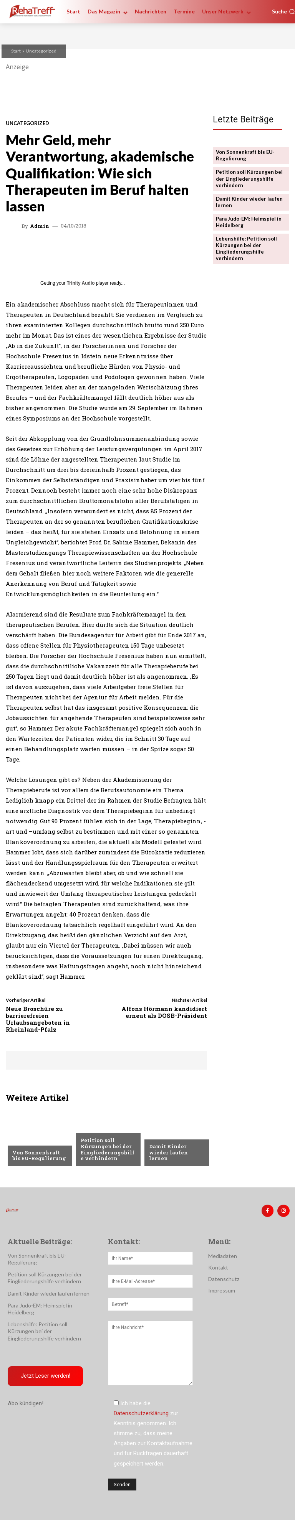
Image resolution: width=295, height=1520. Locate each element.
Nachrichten (98, 1128)
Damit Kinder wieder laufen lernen (168, 1152)
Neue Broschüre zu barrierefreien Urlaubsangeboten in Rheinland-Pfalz (38, 1019)
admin (39, 226)
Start (16, 51)
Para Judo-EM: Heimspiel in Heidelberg (248, 221)
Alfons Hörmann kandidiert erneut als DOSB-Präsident (164, 1012)
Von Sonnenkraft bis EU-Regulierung (39, 1155)
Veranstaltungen (36, 1140)
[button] (283, 11)
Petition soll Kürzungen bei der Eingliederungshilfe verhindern (107, 1149)
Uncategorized (41, 51)
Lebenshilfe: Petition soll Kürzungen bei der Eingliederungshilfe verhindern (246, 247)
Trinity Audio (81, 283)
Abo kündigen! (25, 1403)
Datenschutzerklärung (141, 1413)
